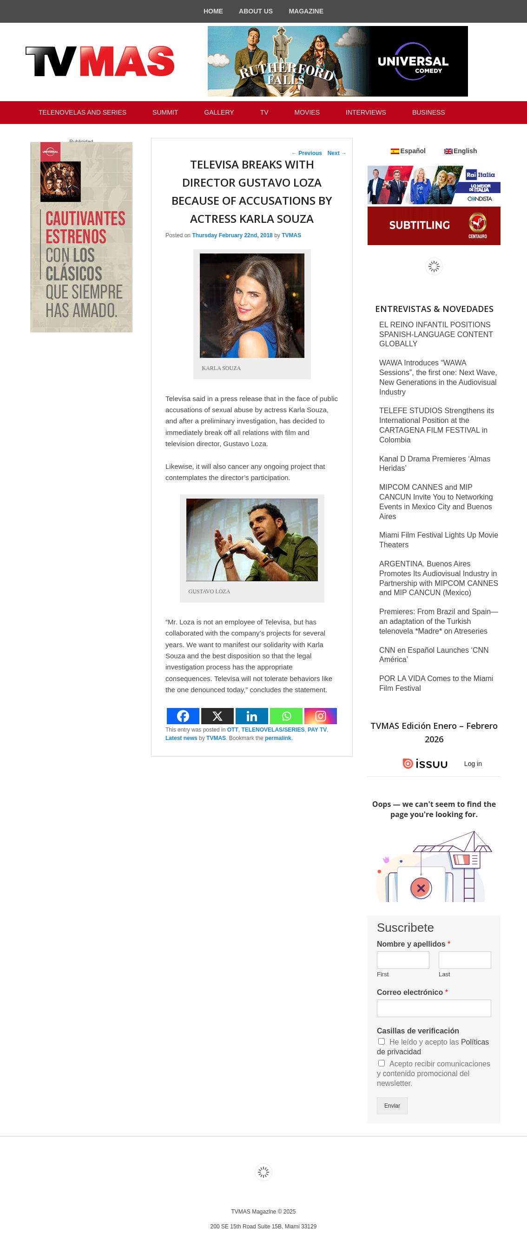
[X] (217, 716)
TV (264, 112)
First (383, 974)
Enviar (392, 1106)
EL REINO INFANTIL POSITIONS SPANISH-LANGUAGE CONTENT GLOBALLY (436, 334)
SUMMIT (165, 112)
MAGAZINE (306, 11)
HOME (213, 11)
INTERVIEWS (366, 112)
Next (337, 153)
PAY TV (317, 730)
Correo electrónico (412, 992)
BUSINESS (428, 112)
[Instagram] (320, 716)
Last (444, 974)
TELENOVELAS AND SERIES (82, 112)
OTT (232, 730)
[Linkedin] (252, 716)
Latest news (181, 738)
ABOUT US (256, 11)
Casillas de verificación (418, 1031)
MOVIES (307, 112)
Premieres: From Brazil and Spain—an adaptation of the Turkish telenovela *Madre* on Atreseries (438, 621)
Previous (306, 153)
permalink (278, 738)
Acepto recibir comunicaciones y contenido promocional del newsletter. (433, 1073)
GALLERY (219, 112)
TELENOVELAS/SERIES (272, 730)
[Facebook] (183, 716)
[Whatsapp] (286, 716)
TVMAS (291, 235)
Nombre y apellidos (413, 944)
